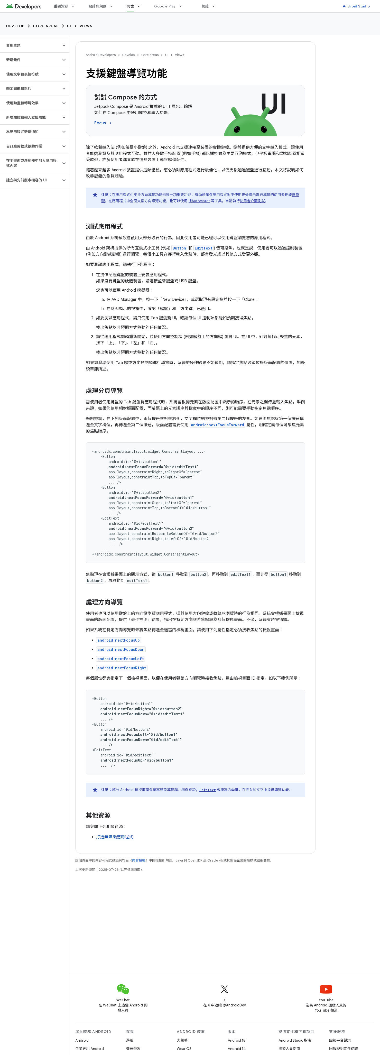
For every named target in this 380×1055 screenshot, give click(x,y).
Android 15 (236, 1040)
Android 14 (237, 1048)
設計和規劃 (97, 6)
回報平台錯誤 (340, 1040)
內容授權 (138, 860)
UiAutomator (199, 201)
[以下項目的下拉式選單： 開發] (141, 6)
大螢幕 (182, 1040)
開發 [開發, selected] (130, 6)
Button (179, 248)
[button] (30, 45)
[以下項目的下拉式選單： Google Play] (183, 6)
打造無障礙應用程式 (114, 837)
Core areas (46, 26)
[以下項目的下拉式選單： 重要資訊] (75, 6)
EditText (203, 248)
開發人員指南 (289, 1048)
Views (86, 26)
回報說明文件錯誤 (343, 1048)
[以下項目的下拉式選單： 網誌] (216, 6)
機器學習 (133, 1048)
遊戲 (129, 1040)
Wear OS (184, 1048)
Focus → (103, 123)
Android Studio (356, 6)
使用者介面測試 (252, 201)
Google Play (165, 6)
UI (69, 26)
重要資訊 (61, 6)
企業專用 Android (89, 1048)
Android (82, 1040)
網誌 (205, 6)
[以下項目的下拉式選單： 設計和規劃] (114, 6)
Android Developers (101, 55)
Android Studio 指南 (295, 1040)
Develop (15, 26)
